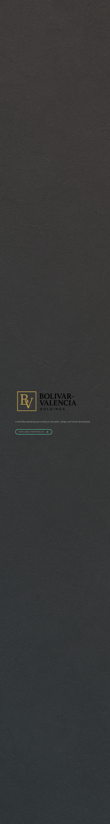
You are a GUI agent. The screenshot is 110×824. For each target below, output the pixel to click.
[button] (33, 432)
